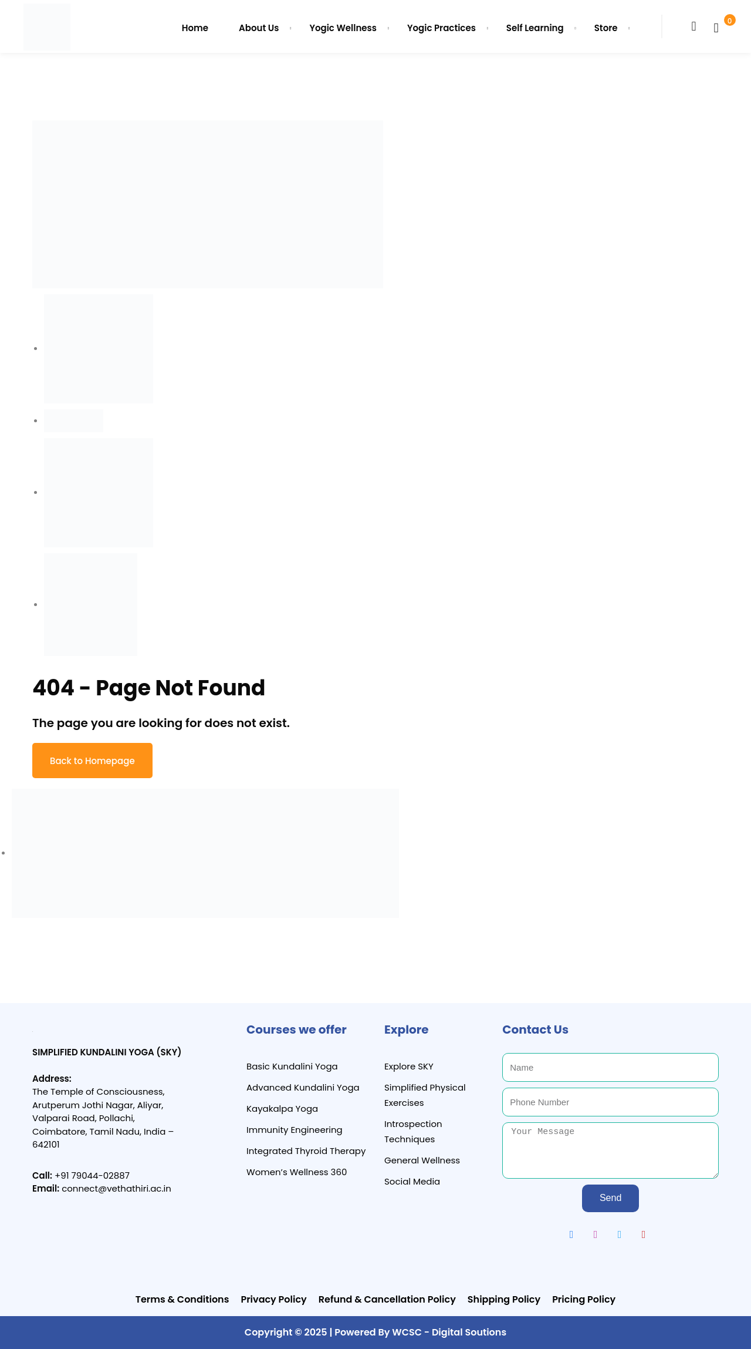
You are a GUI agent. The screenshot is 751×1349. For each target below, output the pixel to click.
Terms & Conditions (182, 1299)
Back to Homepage (92, 761)
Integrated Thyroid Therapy (306, 1151)
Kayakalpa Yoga (282, 1108)
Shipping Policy (504, 1299)
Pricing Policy (583, 1299)
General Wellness (422, 1160)
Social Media (412, 1181)
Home (195, 28)
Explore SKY (409, 1066)
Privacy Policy (273, 1299)
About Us (259, 28)
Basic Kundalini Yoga (292, 1066)
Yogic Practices (441, 28)
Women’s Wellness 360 (296, 1172)
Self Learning (535, 28)
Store (606, 28)
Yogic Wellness (343, 28)
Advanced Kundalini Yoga (303, 1087)
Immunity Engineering (294, 1129)
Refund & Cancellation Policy (387, 1299)
